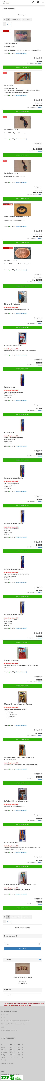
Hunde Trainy (8, 85)
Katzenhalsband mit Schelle (13, 478)
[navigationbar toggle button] (42, 2)
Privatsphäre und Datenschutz (9, 1030)
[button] (4, 19)
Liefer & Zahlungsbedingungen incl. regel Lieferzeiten (15, 1020)
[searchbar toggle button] (33, 2)
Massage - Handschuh (11, 660)
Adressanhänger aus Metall (13, 345)
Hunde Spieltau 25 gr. (11, 173)
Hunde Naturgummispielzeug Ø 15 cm (16, 217)
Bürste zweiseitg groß (11, 842)
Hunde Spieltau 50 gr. (11, 129)
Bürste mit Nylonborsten (12, 304)
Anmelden (22, 948)
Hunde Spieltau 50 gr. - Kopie (22, 977)
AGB (2, 1027)
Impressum (4, 1014)
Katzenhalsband (9, 387)
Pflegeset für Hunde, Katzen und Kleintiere (18, 704)
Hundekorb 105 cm (10, 260)
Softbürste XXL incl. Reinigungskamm (16, 801)
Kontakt (3, 1017)
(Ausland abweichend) (21, 53)
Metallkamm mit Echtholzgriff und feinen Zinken (20, 884)
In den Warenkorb (22, 67)
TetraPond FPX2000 (11, 43)
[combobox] (15, 19)
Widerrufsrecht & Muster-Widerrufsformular (13, 1024)
